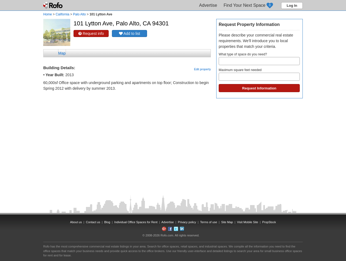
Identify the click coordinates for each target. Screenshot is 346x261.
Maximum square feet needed (259, 74)
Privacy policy (187, 222)
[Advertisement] (127, 105)
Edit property (202, 69)
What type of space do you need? (259, 58)
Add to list (129, 33)
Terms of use (208, 222)
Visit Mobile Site (247, 222)
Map (62, 53)
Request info (91, 33)
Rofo (53, 5)
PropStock (269, 222)
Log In (292, 6)
